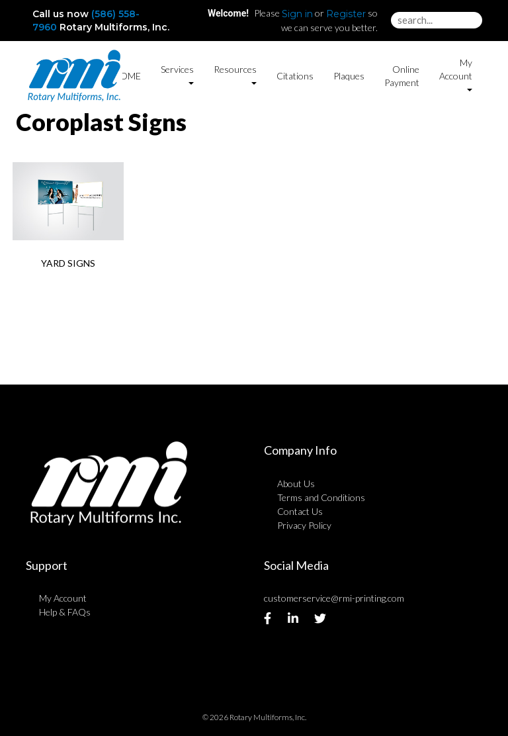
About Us (296, 483)
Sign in (297, 14)
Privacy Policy (304, 525)
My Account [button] (455, 74)
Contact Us (300, 511)
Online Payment (401, 76)
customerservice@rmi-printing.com (334, 598)
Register (346, 14)
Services (177, 74)
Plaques (348, 75)
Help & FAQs (65, 612)
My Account (63, 598)
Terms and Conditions (321, 497)
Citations (295, 75)
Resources (235, 74)
